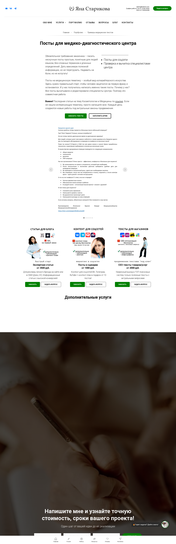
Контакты (127, 22)
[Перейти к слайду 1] (84, 213)
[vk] (10, 8)
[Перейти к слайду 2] (86, 213)
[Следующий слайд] (122, 170)
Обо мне (47, 22)
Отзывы (90, 22)
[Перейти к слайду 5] (91, 213)
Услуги (60, 22)
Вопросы (104, 22)
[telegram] (15, 8)
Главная (66, 32)
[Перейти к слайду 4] (89, 213)
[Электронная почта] (6, 8)
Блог (115, 22)
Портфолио (75, 22)
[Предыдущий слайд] (54, 170)
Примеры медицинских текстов (100, 32)
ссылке (119, 101)
